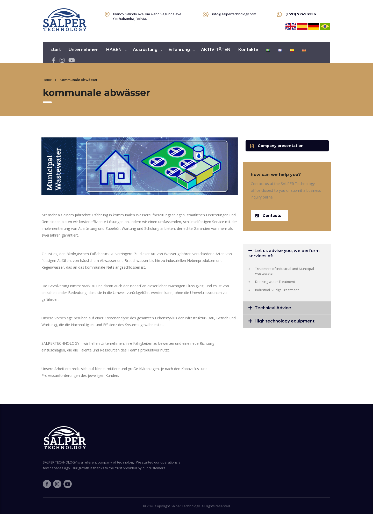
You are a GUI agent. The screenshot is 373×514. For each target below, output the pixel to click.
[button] (287, 145)
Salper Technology (185, 506)
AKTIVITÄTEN (216, 49)
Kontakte (248, 49)
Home (47, 80)
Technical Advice (273, 307)
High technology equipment (284, 321)
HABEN (114, 49)
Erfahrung (179, 49)
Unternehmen (83, 49)
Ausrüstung (145, 49)
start (56, 49)
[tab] (287, 253)
